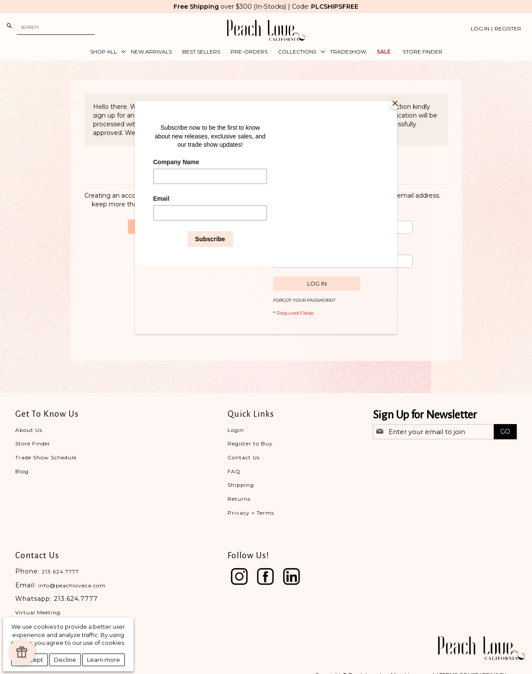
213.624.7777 (60, 571)
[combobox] (56, 27)
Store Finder (32, 443)
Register (508, 28)
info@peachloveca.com (72, 585)
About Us (28, 430)
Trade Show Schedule (46, 457)
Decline (65, 659)
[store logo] (266, 30)
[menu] (266, 51)
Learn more (103, 659)
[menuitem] (105, 51)
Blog (22, 471)
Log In (480, 28)
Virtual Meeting (37, 612)
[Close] (395, 103)
